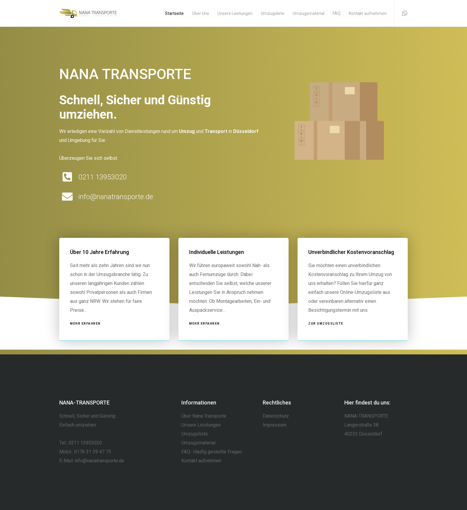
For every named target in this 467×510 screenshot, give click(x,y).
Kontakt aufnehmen (201, 461)
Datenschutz (276, 416)
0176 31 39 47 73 (92, 452)
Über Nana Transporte (203, 416)
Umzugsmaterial (198, 443)
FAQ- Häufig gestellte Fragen (211, 452)
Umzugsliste (194, 434)
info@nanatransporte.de (99, 461)
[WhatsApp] (401, 13)
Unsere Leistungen (201, 425)
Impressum (275, 425)
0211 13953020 (85, 443)
